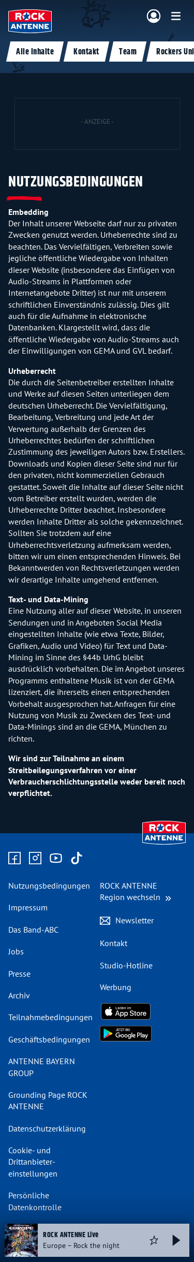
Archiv (19, 995)
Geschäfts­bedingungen (49, 1039)
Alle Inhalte (35, 52)
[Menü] (176, 16)
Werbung (115, 987)
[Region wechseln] (135, 891)
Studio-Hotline (126, 965)
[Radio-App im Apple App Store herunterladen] (143, 1011)
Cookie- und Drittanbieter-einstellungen (32, 1162)
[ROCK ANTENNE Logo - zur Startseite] (30, 21)
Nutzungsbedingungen (49, 885)
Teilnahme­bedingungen (50, 1017)
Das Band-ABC (33, 929)
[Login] (153, 16)
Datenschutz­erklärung (47, 1128)
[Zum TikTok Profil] (76, 859)
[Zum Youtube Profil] (56, 859)
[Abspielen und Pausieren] (176, 1240)
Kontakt (86, 52)
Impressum (28, 907)
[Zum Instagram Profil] (35, 859)
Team (128, 52)
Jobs (16, 951)
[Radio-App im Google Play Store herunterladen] (143, 1033)
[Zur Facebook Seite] (14, 859)
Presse (19, 973)
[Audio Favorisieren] (154, 1240)
